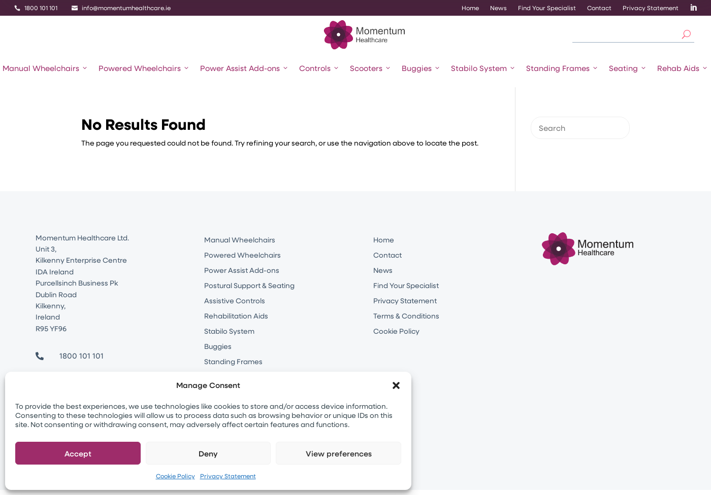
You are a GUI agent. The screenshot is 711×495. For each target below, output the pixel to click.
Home (470, 8)
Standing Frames (562, 68)
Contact (599, 8)
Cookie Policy (175, 476)
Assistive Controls (234, 301)
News (498, 8)
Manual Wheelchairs (45, 68)
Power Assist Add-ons (244, 68)
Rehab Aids (682, 68)
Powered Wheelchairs (144, 68)
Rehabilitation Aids (236, 316)
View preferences (339, 453)
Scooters (371, 68)
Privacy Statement (228, 476)
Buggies (421, 68)
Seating (628, 68)
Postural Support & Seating (249, 286)
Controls (319, 68)
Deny (208, 453)
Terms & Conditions (406, 316)
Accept (77, 453)
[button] (396, 385)
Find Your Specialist (547, 8)
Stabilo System (483, 68)
